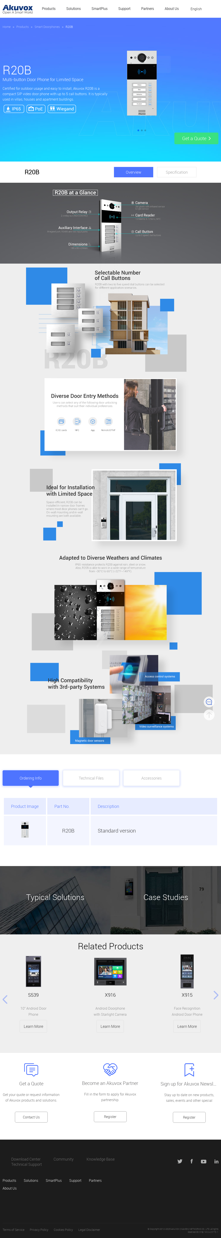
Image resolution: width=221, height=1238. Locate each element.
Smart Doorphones (47, 27)
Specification (177, 172)
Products (48, 8)
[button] (138, 130)
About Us (172, 8)
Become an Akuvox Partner (110, 1083)
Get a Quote (31, 1083)
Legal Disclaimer (89, 1230)
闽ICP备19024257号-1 (207, 1232)
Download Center (26, 1159)
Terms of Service (13, 1230)
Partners (147, 8)
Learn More (33, 1026)
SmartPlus (99, 8)
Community (64, 1159)
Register (110, 1116)
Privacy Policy (39, 1230)
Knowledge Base (101, 1159)
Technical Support (26, 1164)
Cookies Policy (63, 1230)
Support (124, 8)
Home (7, 27)
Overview (133, 172)
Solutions (73, 8)
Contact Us (31, 1117)
